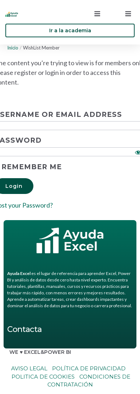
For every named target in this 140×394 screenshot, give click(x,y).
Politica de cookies (42, 376)
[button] (97, 13)
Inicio (12, 48)
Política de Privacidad (89, 368)
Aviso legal (29, 368)
